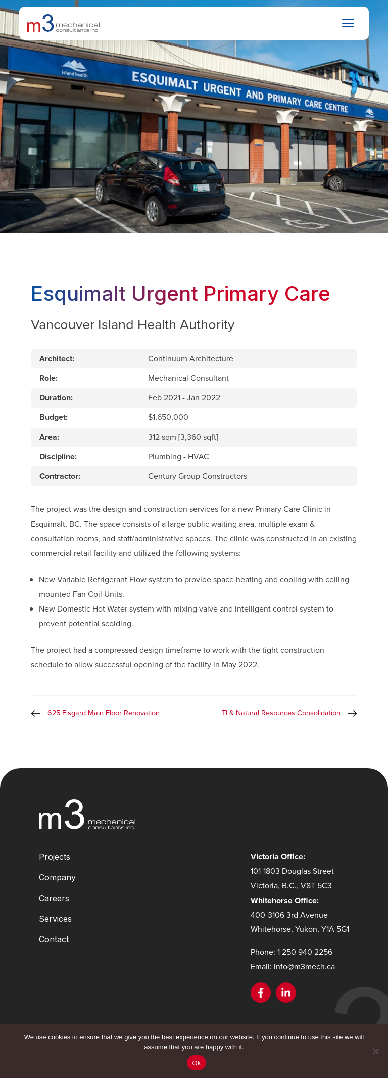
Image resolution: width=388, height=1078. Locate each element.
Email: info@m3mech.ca (293, 966)
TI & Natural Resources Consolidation (281, 712)
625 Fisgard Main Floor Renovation (103, 712)
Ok (196, 1063)
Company (57, 877)
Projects (54, 857)
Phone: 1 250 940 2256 (291, 952)
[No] (375, 1051)
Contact (54, 939)
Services (55, 919)
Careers (54, 898)
